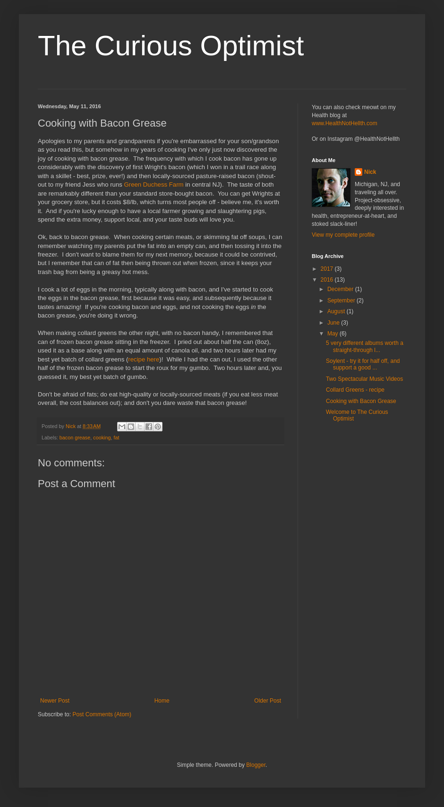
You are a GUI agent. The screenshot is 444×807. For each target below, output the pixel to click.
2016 (328, 279)
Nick (370, 172)
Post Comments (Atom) (101, 714)
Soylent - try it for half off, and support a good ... (363, 364)
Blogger (255, 765)
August (337, 311)
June (334, 322)
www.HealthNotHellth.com (344, 123)
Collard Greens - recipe (355, 389)
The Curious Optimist (171, 45)
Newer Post (54, 700)
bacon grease (75, 437)
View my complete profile (343, 235)
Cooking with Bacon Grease (361, 401)
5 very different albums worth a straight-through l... (364, 346)
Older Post (267, 700)
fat (116, 437)
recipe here (143, 359)
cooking (102, 437)
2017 (328, 269)
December (341, 289)
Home (162, 700)
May (333, 333)
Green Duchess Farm (154, 184)
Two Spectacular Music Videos (364, 379)
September (342, 300)
